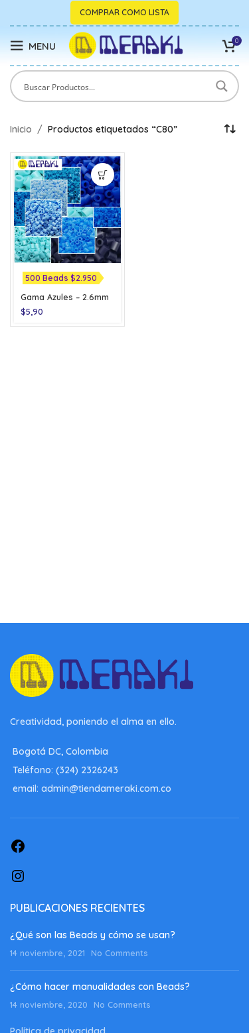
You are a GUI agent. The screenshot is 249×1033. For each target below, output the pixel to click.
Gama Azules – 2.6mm (65, 297)
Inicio (21, 129)
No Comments (119, 953)
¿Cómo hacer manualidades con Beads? (100, 987)
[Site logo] (126, 45)
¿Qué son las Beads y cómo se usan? (92, 935)
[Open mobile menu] (32, 45)
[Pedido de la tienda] (229, 129)
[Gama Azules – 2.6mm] (67, 209)
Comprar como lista (124, 12)
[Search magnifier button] (223, 86)
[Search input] (116, 86)
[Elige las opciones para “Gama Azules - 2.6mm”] (102, 174)
